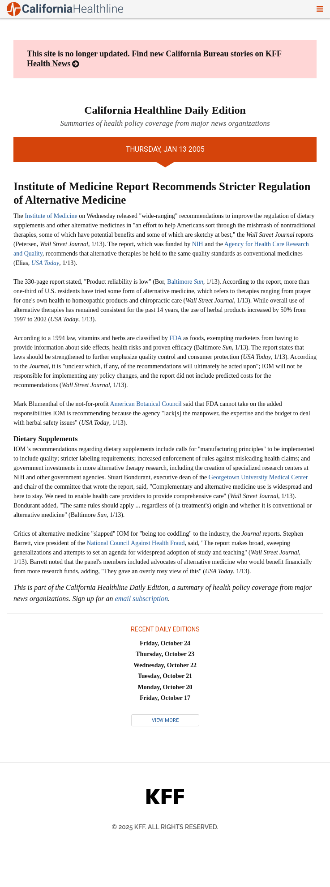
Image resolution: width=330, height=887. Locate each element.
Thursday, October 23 (165, 654)
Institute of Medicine (51, 216)
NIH (197, 244)
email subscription (141, 598)
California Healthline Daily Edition (165, 110)
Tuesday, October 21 (165, 676)
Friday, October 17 (165, 698)
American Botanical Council (146, 404)
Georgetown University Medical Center (258, 477)
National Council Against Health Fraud (135, 543)
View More (165, 720)
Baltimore (185, 281)
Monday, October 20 (164, 687)
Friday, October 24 (165, 643)
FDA (175, 338)
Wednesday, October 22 (165, 665)
